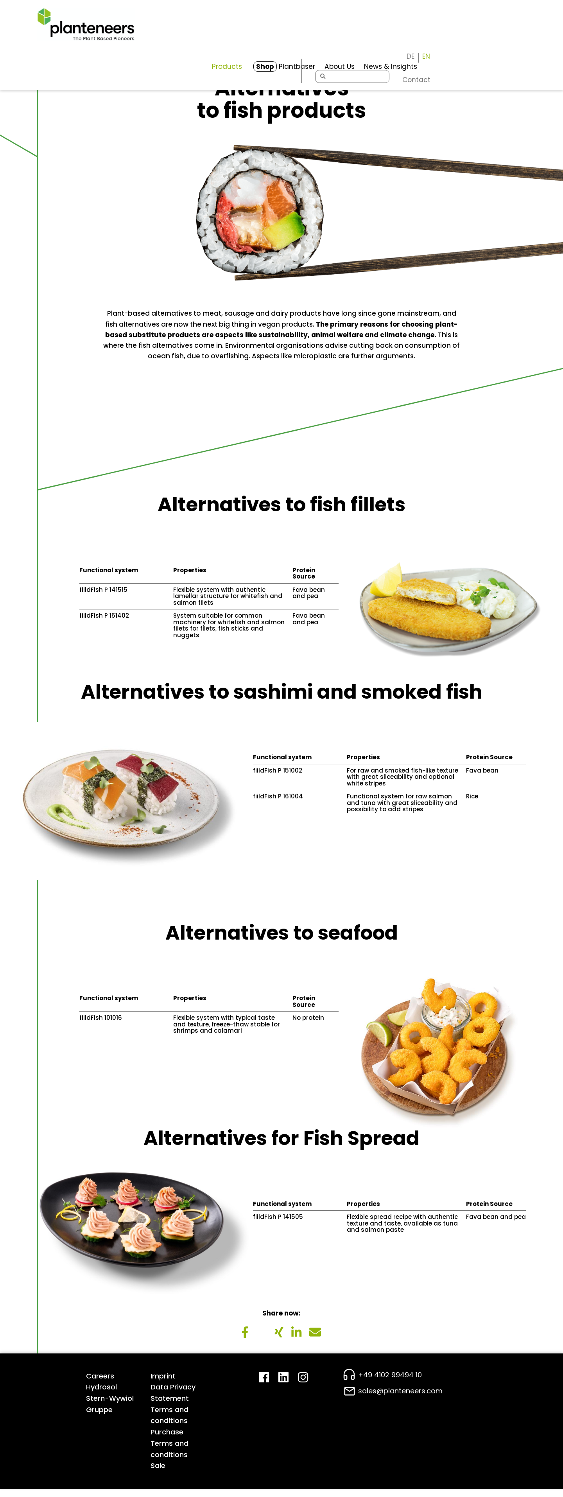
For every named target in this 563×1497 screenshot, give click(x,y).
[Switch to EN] (521, 17)
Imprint (163, 1383)
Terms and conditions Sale (169, 1462)
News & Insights (356, 37)
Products (194, 37)
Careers (100, 1383)
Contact (512, 41)
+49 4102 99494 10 (390, 1382)
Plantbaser (251, 37)
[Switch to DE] (506, 17)
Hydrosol (101, 1395)
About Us (306, 37)
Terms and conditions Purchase (169, 1429)
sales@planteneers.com (400, 1399)
